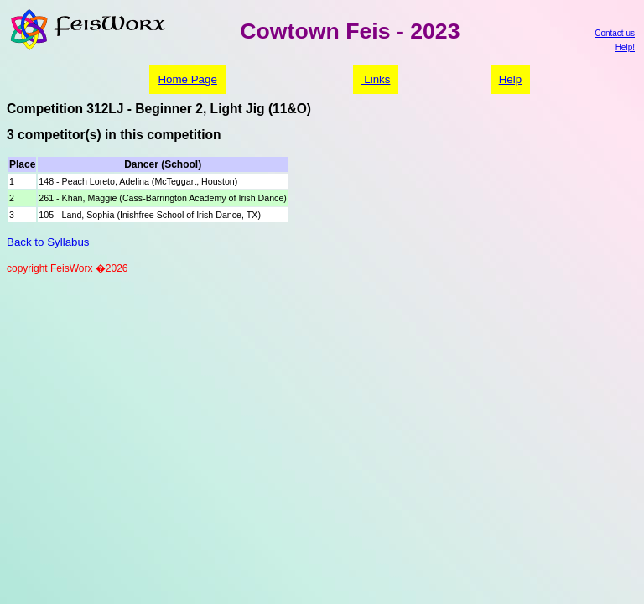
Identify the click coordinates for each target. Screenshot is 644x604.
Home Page (187, 79)
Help (510, 79)
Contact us (615, 33)
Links (376, 79)
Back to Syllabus (48, 242)
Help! (625, 47)
